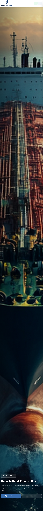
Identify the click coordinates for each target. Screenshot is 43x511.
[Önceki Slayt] (2, 255)
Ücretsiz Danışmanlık (32, 496)
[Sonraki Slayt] (41, 255)
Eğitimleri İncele (11, 496)
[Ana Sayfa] (7, 3)
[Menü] (40, 3)
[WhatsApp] (36, 3)
